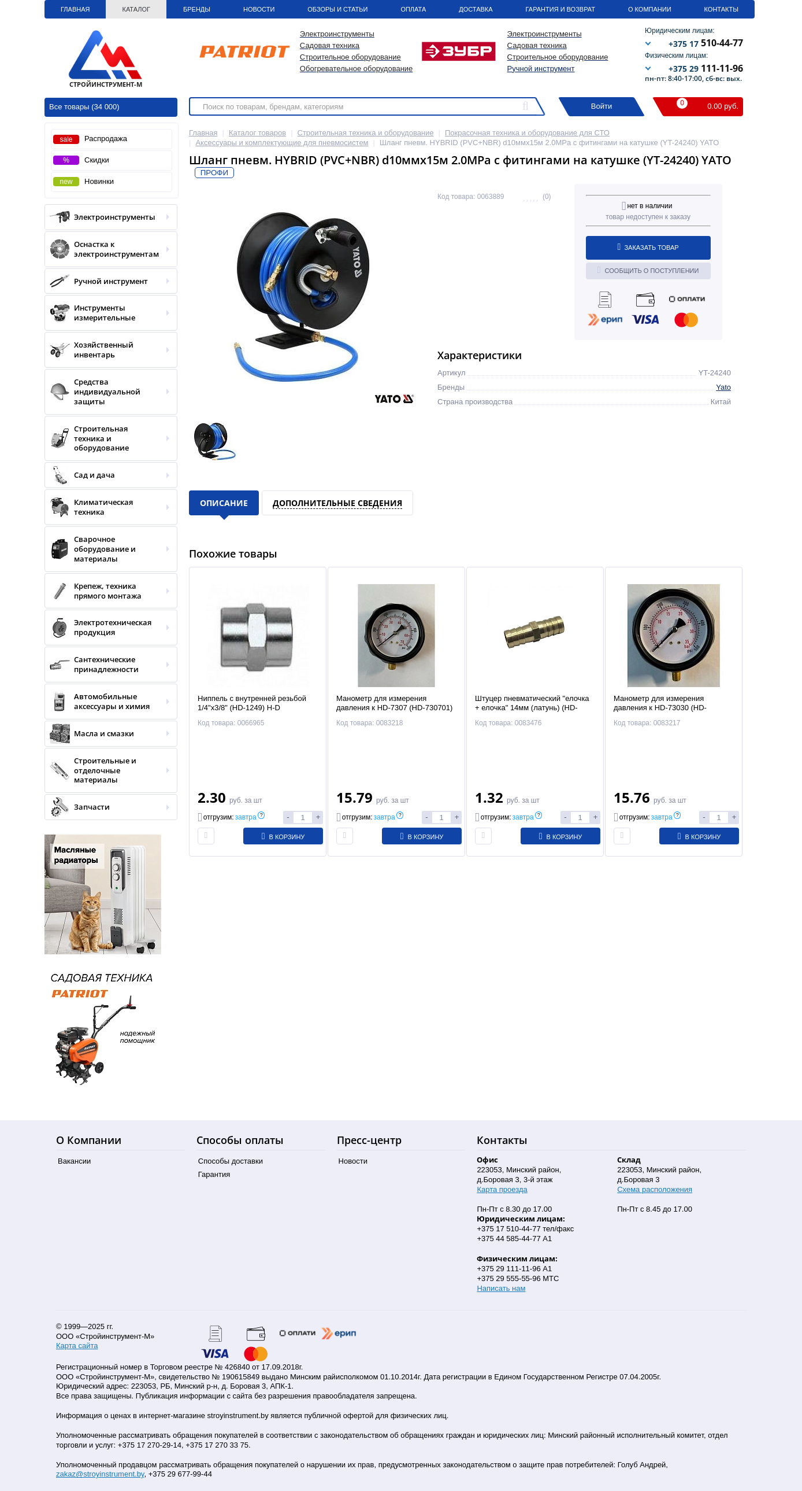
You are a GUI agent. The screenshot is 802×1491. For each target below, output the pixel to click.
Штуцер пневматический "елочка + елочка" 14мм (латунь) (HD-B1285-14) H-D (532, 708)
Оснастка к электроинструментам (107, 249)
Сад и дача (107, 475)
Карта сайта (77, 1345)
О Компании (649, 9)
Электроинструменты (107, 217)
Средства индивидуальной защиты (107, 392)
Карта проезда (502, 1189)
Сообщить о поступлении (648, 270)
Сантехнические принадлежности (107, 664)
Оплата (413, 9)
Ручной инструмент (541, 68)
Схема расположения (654, 1189)
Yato (723, 387)
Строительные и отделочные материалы (107, 770)
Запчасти (107, 807)
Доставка (475, 9)
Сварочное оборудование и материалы (107, 549)
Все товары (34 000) (84, 106)
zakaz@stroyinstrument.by (100, 1474)
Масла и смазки (107, 733)
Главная (75, 9)
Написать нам (501, 1288)
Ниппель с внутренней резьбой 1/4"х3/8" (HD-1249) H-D (252, 703)
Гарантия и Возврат (560, 9)
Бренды (196, 9)
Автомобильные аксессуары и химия (107, 701)
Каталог (136, 9)
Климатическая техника (107, 507)
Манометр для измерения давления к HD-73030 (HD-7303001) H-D (660, 708)
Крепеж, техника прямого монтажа (107, 591)
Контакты (721, 9)
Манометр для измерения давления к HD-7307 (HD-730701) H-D (394, 708)
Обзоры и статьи (337, 9)
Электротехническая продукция (107, 627)
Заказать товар (648, 247)
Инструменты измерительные (107, 313)
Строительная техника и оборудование (107, 438)
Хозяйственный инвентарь (107, 350)
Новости (258, 9)
